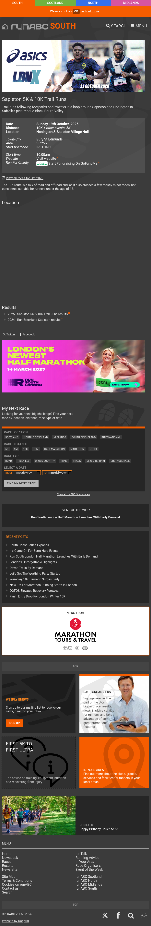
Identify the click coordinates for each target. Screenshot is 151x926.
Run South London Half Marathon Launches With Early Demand (54, 556)
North (93, 3)
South (17, 3)
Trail (64, 460)
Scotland (55, 3)
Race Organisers (88, 866)
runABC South (86, 888)
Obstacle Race (120, 460)
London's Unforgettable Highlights (33, 562)
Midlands (131, 3)
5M (15, 449)
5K (6, 449)
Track (77, 460)
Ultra (93, 449)
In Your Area (85, 862)
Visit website (46, 159)
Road (8, 460)
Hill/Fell (23, 460)
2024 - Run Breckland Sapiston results (34, 320)
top (75, 666)
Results (7, 866)
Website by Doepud (15, 921)
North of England (36, 437)
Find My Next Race (21, 483)
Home (6, 854)
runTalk (81, 854)
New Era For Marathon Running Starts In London (43, 585)
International (110, 437)
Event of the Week (89, 870)
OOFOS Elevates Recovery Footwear (35, 591)
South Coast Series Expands (29, 545)
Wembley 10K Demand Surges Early (34, 579)
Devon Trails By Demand (26, 568)
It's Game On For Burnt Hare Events (34, 551)
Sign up (14, 723)
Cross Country (45, 460)
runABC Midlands (89, 884)
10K (25, 449)
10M (36, 449)
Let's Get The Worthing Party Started (35, 573)
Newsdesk (10, 858)
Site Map (9, 877)
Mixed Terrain (96, 460)
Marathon (77, 449)
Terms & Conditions (17, 881)
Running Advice (87, 858)
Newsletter (10, 870)
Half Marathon (54, 449)
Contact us (10, 888)
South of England (84, 437)
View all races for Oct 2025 (24, 178)
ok (76, 11)
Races (6, 862)
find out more (89, 11)
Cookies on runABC (17, 884)
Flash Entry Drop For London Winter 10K (37, 596)
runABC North (86, 881)
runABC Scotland (89, 877)
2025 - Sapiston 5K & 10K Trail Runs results (38, 314)
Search (7, 892)
